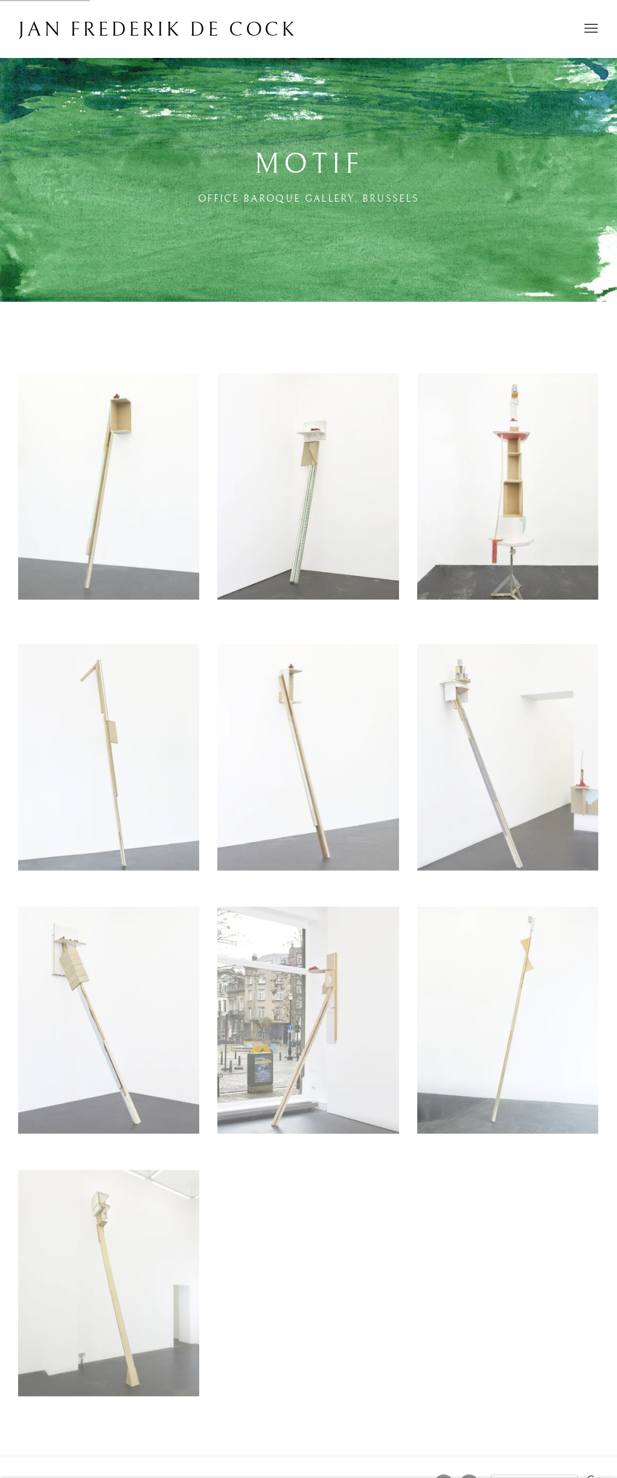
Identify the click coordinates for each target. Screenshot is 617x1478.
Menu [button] (590, 29)
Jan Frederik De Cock (158, 30)
